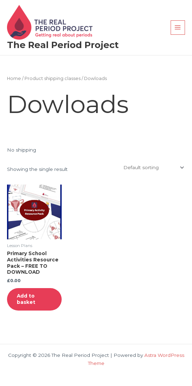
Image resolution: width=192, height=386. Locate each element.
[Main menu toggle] (178, 27)
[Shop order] (153, 167)
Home (14, 78)
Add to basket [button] (26, 299)
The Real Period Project (63, 44)
